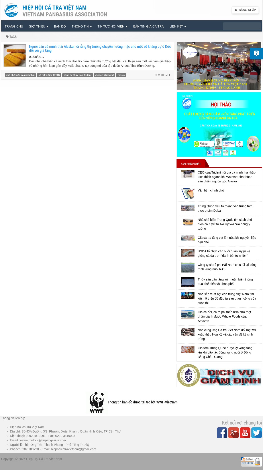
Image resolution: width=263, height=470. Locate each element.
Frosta (121, 75)
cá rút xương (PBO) (49, 75)
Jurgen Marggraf (104, 75)
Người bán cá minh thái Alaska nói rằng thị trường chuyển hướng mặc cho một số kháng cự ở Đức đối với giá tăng (100, 48)
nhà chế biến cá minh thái (20, 75)
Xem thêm (163, 75)
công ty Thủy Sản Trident (77, 75)
